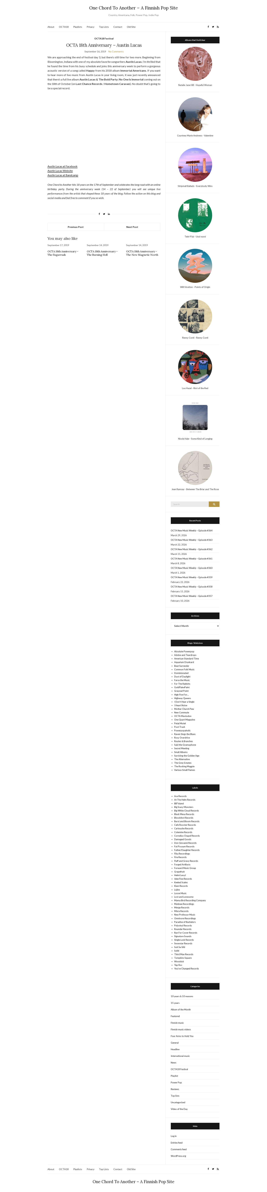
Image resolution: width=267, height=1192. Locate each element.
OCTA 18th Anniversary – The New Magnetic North (142, 253)
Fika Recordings (182, 853)
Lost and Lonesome (183, 896)
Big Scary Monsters (183, 807)
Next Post (132, 226)
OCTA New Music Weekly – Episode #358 (192, 586)
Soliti (176, 950)
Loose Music (180, 893)
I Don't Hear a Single (184, 701)
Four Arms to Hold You (182, 1036)
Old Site (131, 26)
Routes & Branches (183, 741)
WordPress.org (178, 1156)
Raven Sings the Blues (184, 734)
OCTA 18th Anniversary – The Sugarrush (63, 253)
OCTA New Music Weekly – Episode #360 (192, 568)
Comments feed (179, 1149)
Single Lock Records (184, 939)
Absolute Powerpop (184, 651)
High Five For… (181, 694)
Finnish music (177, 1022)
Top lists (175, 1095)
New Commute (181, 712)
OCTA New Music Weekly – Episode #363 (192, 540)
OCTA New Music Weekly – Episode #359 (192, 577)
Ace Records (180, 796)
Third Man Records (183, 954)
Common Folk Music (184, 669)
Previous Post (76, 226)
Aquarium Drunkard (184, 662)
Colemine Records (183, 832)
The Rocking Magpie (184, 766)
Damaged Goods (182, 839)
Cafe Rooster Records (185, 825)
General (175, 1042)
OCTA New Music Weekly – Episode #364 (192, 530)
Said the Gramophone (185, 744)
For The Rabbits (182, 683)
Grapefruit (179, 871)
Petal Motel (180, 723)
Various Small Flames (184, 770)
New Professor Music (184, 914)
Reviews (175, 1089)
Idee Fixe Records (183, 878)
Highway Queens (182, 698)
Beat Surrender (181, 666)
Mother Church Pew (184, 709)
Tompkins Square (183, 957)
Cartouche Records (183, 828)
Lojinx (177, 889)
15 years (175, 1003)
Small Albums (180, 752)
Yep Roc (178, 965)
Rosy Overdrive (182, 737)
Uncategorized (178, 1102)
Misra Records (181, 911)
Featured (175, 1016)
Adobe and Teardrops (185, 655)
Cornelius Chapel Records (187, 835)
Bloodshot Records (183, 817)
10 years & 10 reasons (182, 996)
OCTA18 (64, 26)
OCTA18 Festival (104, 38)
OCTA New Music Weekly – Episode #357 (192, 596)
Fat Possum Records (184, 846)
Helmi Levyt (180, 875)
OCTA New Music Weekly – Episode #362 (192, 549)
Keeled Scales (181, 882)
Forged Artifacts (182, 864)
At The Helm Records (184, 799)
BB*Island (179, 803)
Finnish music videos (181, 1029)
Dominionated (181, 673)
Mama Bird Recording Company (190, 900)
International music (180, 1056)
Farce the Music (182, 680)
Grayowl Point (181, 691)
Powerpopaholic (182, 730)
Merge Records (181, 907)
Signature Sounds (182, 936)
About (51, 26)
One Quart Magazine (184, 719)
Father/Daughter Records (187, 850)
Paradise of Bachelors (185, 922)
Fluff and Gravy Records (186, 861)
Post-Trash (179, 727)
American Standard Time (186, 658)
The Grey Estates (182, 762)
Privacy (90, 26)
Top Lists (104, 26)
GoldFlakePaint (182, 687)
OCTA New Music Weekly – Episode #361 (192, 558)
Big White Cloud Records (186, 810)
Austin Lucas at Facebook (62, 166)
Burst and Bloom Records (186, 821)
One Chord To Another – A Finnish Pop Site (133, 8)
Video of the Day (179, 1109)
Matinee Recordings (184, 904)
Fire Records (180, 857)
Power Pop (176, 1082)
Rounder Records (182, 929)
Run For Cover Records (185, 932)
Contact (117, 26)
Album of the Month (181, 1009)
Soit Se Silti (179, 947)
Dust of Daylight (182, 676)
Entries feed (177, 1142)
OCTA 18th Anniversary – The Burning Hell (102, 253)
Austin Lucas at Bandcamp (63, 175)
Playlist (174, 1076)
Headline (175, 1049)
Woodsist (179, 961)
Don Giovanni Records (185, 843)
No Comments (116, 51)
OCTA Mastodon (182, 716)
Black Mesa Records (184, 814)
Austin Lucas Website (60, 170)
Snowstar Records (183, 943)
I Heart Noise (180, 705)
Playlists (77, 26)
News (173, 1062)
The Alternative (182, 759)
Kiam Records (181, 886)
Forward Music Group (185, 868)
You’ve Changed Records (186, 968)
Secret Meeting (181, 748)
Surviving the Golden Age (186, 755)
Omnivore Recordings (185, 918)
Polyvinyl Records (183, 925)
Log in (174, 1136)
